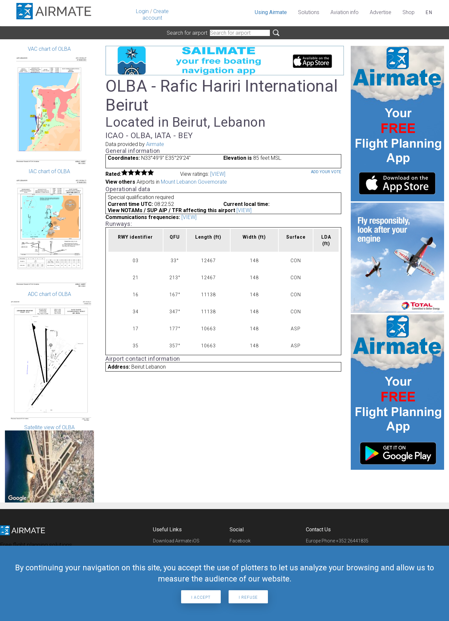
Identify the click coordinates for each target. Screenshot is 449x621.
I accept (201, 597)
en (429, 12)
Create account (155, 14)
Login (142, 11)
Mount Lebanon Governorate (194, 182)
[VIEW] (217, 174)
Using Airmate (271, 12)
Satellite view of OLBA (49, 463)
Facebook (240, 540)
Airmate (155, 144)
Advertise (380, 12)
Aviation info (344, 12)
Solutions (308, 12)
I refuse (248, 597)
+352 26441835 (352, 540)
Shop (408, 12)
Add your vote (326, 172)
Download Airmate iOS (176, 540)
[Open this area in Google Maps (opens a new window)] (17, 498)
